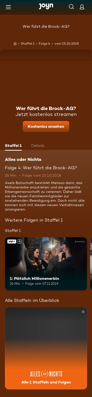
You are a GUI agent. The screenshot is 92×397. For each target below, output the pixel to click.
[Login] (82, 6)
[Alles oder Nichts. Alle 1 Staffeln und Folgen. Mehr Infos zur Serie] (46, 348)
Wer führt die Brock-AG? (46, 26)
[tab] (13, 146)
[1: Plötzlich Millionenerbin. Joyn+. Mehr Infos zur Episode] (46, 264)
